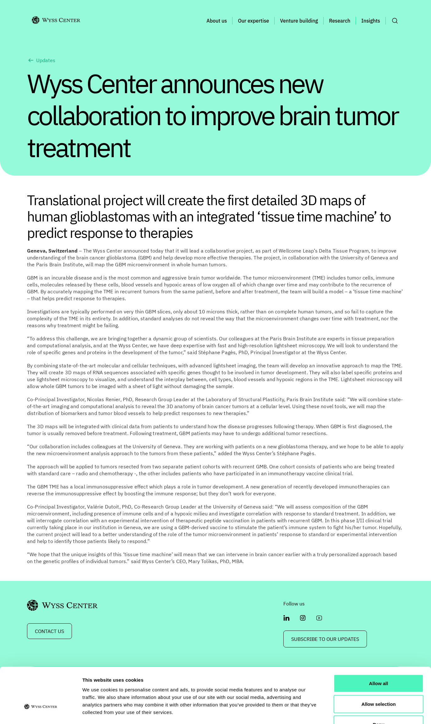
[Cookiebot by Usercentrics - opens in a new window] (40, 711)
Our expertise (253, 21)
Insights (370, 21)
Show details (329, 711)
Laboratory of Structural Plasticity (245, 399)
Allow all (378, 641)
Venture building (299, 21)
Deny (379, 682)
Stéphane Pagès (217, 352)
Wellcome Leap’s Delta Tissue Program (324, 251)
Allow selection (378, 662)
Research (339, 21)
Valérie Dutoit (103, 506)
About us (216, 21)
